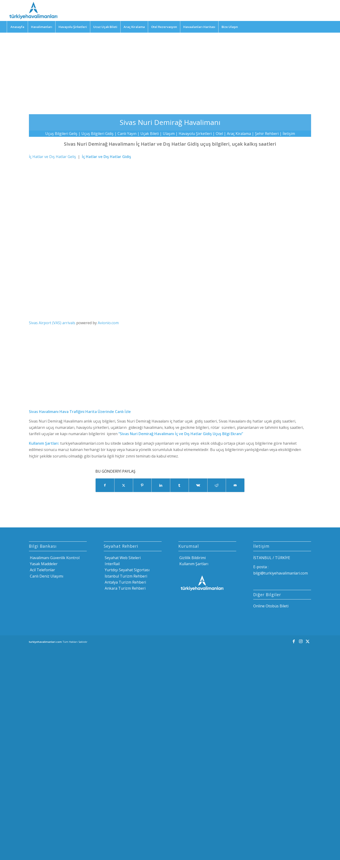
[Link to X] (307, 641)
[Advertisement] (170, 70)
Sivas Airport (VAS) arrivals (52, 322)
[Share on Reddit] (217, 485)
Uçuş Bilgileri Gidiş (97, 133)
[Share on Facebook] (105, 485)
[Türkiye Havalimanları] (33, 10)
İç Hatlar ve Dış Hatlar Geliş (52, 156)
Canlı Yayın (127, 133)
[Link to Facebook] (293, 641)
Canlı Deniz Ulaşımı (46, 576)
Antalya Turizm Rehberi (125, 582)
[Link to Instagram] (300, 641)
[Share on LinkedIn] (161, 485)
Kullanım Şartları (193, 563)
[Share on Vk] (198, 485)
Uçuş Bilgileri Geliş (61, 133)
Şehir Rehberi (267, 133)
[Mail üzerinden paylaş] (235, 485)
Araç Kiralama (239, 133)
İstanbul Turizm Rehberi (125, 576)
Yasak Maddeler (43, 563)
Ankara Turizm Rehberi (125, 588)
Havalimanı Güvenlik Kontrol (54, 557)
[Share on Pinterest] (142, 485)
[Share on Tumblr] (179, 485)
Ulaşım (169, 133)
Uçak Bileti (149, 133)
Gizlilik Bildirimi (192, 557)
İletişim (289, 133)
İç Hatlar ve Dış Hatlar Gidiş (106, 156)
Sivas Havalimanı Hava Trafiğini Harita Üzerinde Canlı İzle (80, 411)
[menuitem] (17, 27)
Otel (219, 133)
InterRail (112, 563)
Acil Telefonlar (42, 569)
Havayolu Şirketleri (195, 133)
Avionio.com (108, 322)
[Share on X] (123, 485)
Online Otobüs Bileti (270, 606)
